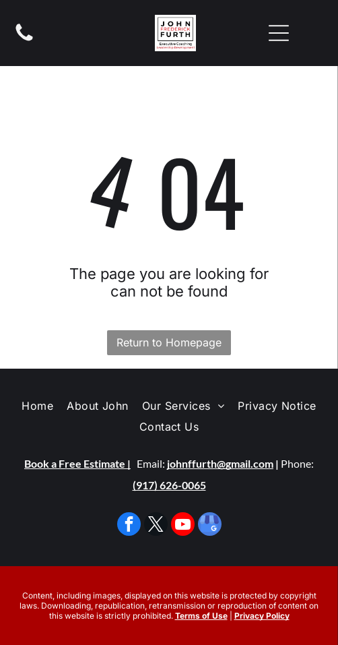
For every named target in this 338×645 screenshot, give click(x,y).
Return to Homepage (169, 342)
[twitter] (156, 525)
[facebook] (129, 525)
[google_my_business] (210, 525)
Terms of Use (201, 616)
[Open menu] (279, 33)
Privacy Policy (262, 616)
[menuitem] (37, 406)
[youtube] (183, 525)
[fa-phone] (24, 40)
